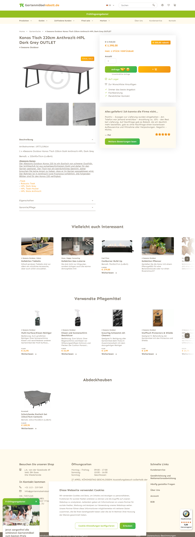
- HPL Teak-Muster (29, 188)
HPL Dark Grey (28, 186)
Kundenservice (155, 21)
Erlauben (127, 526)
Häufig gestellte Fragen (162, 484)
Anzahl (108, 56)
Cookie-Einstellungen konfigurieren (96, 526)
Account (154, 496)
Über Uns (139, 21)
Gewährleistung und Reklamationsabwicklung (163, 477)
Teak (22, 181)
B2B (152, 502)
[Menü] (190, 510)
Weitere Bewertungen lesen (122, 141)
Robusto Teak (28, 183)
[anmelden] (162, 5)
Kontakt (172, 21)
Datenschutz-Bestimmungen (161, 535)
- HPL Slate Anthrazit (30, 191)
